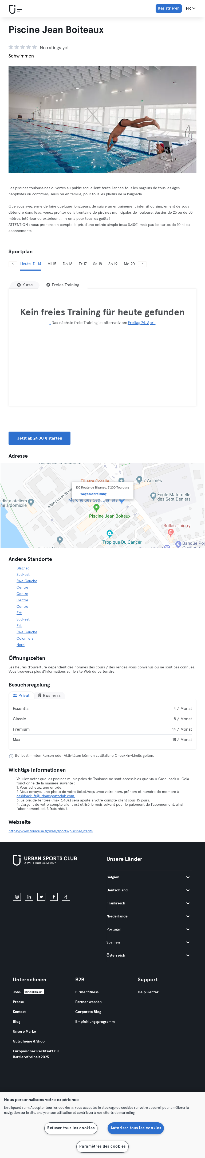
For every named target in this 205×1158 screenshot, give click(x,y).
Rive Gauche (27, 581)
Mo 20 (129, 264)
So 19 (112, 264)
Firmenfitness (86, 992)
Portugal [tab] (148, 929)
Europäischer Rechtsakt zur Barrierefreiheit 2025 (36, 1054)
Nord (21, 645)
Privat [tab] (21, 695)
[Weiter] (142, 264)
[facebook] (54, 897)
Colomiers (25, 638)
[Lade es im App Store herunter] (31, 880)
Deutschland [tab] (148, 890)
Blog (16, 1022)
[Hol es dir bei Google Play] (70, 880)
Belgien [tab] (148, 877)
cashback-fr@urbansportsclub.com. (46, 796)
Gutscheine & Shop (29, 1041)
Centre (22, 587)
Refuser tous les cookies (70, 1128)
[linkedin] (29, 897)
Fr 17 (83, 264)
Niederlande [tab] (148, 916)
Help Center (148, 992)
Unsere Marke (24, 1031)
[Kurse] (25, 285)
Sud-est (23, 575)
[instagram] (17, 897)
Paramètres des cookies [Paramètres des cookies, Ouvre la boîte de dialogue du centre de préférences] (102, 1146)
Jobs (17, 992)
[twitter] (41, 897)
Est (19, 613)
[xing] (66, 897)
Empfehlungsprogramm (95, 1022)
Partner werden (88, 1002)
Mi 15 (52, 264)
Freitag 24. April (142, 323)
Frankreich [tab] (148, 903)
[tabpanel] (102, 724)
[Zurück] (13, 264)
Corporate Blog (88, 1012)
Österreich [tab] (148, 955)
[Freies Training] (62, 285)
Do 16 (67, 264)
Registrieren (169, 8)
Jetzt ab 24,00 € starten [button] (39, 438)
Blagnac (23, 568)
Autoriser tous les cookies (136, 1128)
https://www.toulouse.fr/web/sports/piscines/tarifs (51, 831)
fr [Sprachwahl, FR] (190, 8)
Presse (18, 1002)
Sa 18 (97, 264)
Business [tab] (49, 695)
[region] (102, 1125)
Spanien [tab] (148, 942)
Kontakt (19, 1012)
